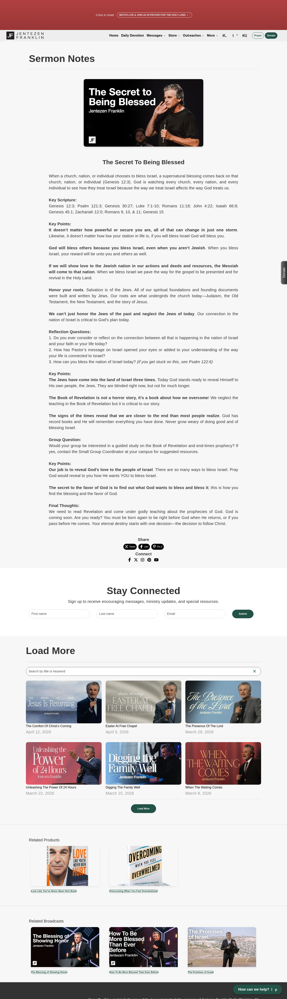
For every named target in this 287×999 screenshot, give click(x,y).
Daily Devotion (132, 35)
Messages (156, 35)
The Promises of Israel (200, 972)
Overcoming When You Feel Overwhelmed (133, 891)
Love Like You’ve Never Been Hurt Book (54, 891)
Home (113, 35)
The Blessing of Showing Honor (49, 972)
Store (174, 35)
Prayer (257, 35)
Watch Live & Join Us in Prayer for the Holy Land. (154, 15)
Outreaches (193, 35)
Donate (271, 35)
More (212, 35)
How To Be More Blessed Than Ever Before (133, 972)
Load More (144, 808)
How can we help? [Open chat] (257, 989)
